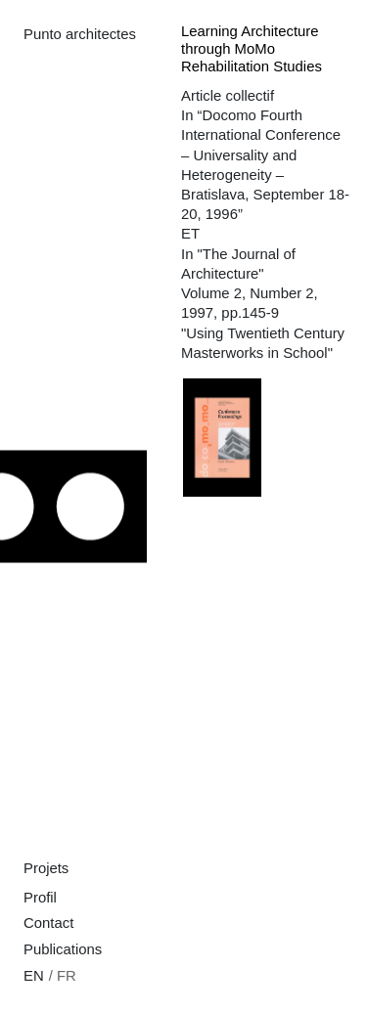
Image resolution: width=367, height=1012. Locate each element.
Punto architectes (79, 34)
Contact (48, 923)
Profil (40, 897)
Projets (46, 868)
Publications (62, 949)
